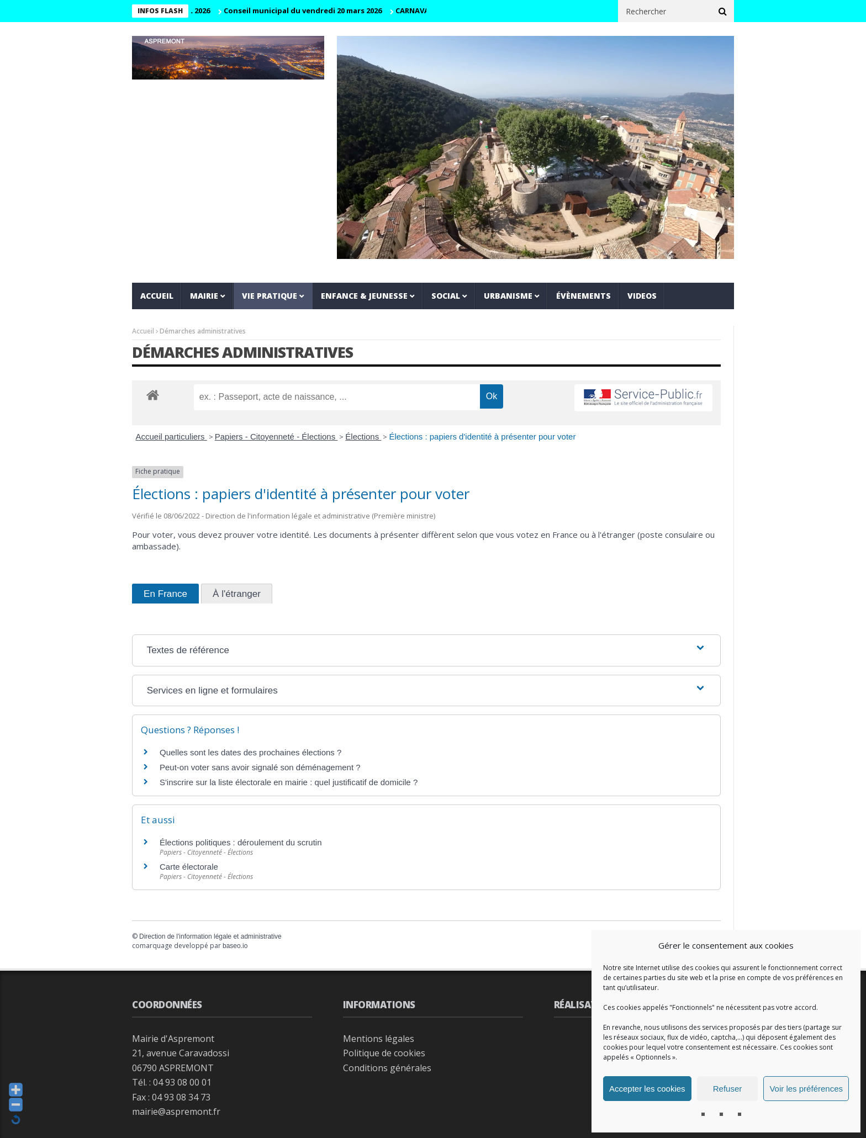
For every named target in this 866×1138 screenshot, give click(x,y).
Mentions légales (378, 1039)
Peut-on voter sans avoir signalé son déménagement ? (260, 767)
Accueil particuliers (171, 436)
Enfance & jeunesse (364, 295)
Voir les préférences (806, 1088)
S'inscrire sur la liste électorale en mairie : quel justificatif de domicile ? (289, 782)
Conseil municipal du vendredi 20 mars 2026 (314, 10)
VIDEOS (642, 295)
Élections (363, 436)
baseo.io (235, 946)
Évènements (583, 295)
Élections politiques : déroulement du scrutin (241, 842)
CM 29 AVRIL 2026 (191, 10)
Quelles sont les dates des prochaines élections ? (250, 752)
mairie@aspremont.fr (176, 1111)
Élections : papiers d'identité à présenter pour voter (482, 436)
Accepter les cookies (647, 1088)
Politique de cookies (384, 1053)
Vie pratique (269, 295)
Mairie (204, 295)
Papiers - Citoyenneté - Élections (276, 436)
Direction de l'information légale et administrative (210, 936)
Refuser (727, 1088)
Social (445, 295)
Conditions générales (387, 1068)
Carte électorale (189, 866)
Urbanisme (508, 295)
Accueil (156, 295)
